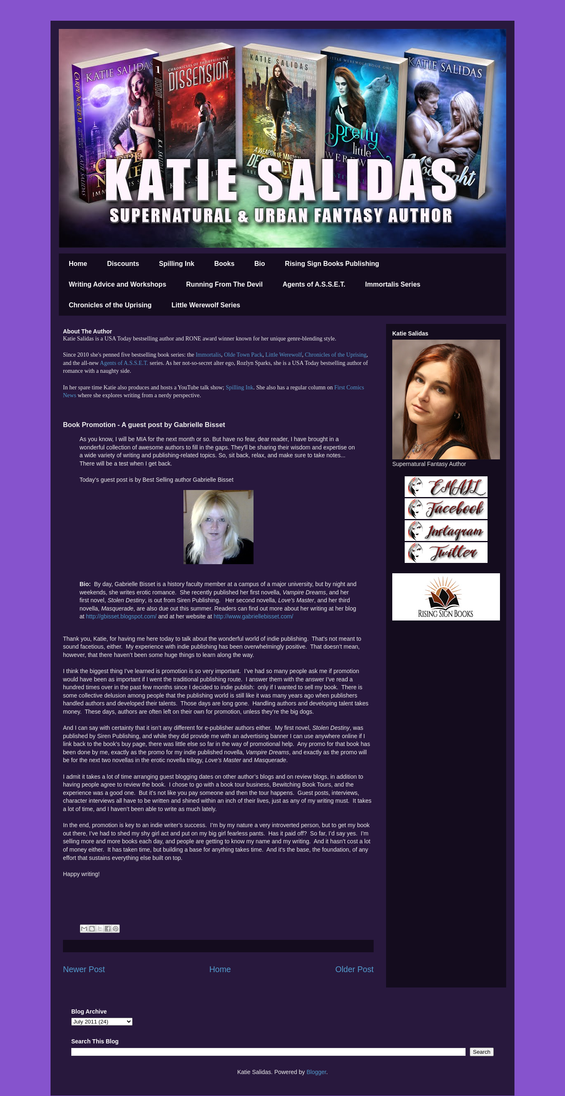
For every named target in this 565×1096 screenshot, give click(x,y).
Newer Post (84, 969)
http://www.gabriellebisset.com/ (253, 616)
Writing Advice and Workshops (117, 284)
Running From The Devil (224, 284)
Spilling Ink (176, 263)
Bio (259, 263)
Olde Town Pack (243, 355)
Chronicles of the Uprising (110, 305)
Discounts (123, 263)
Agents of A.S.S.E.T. (313, 284)
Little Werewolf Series (205, 305)
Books (224, 263)
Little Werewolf (283, 355)
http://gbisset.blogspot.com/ (121, 616)
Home (78, 263)
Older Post (354, 969)
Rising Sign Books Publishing (332, 263)
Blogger (316, 1072)
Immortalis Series (392, 284)
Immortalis (208, 355)
